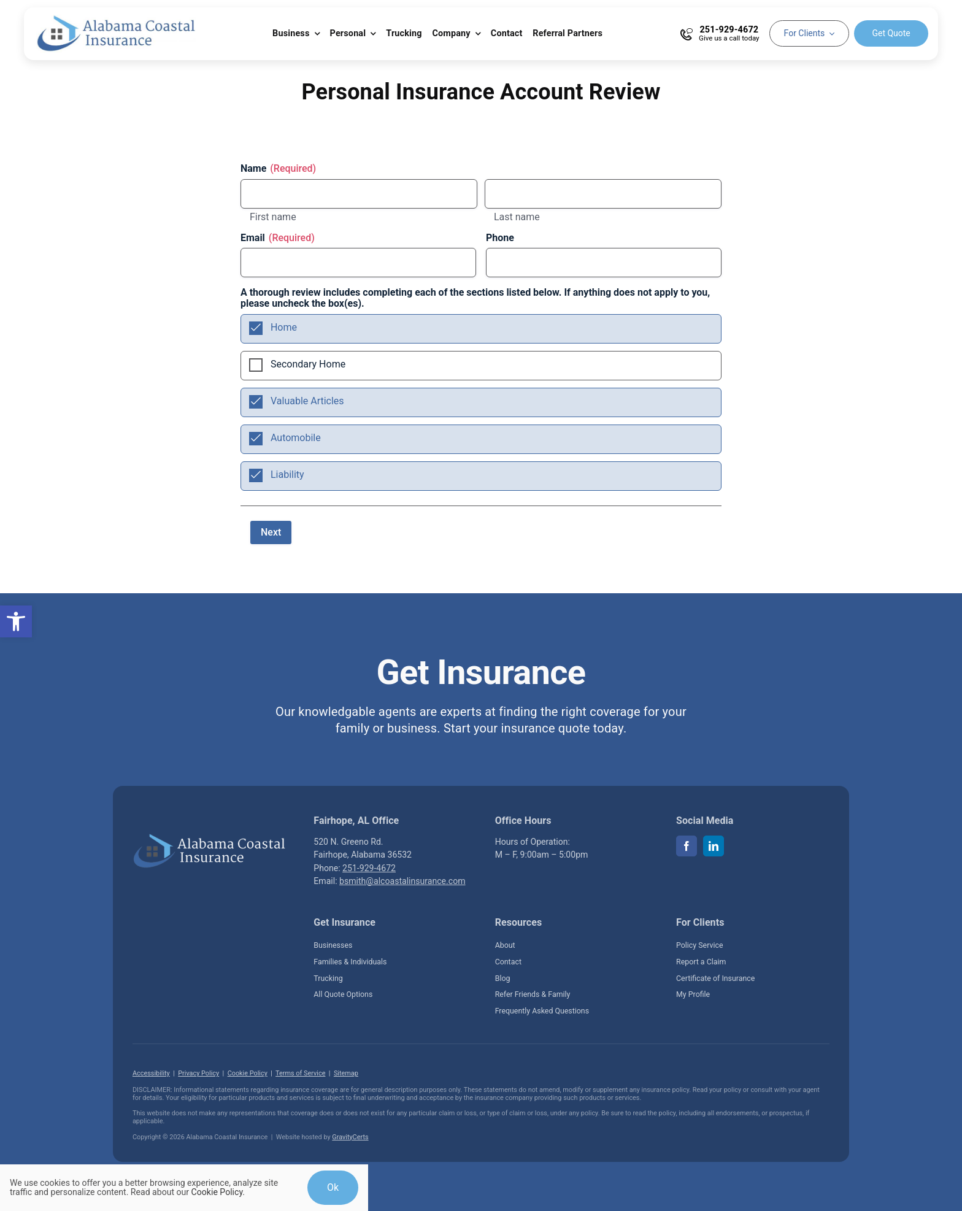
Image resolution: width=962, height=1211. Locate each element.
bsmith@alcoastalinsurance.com (402, 881)
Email (277, 238)
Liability (287, 474)
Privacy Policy (198, 1073)
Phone (500, 238)
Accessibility (151, 1073)
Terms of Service (300, 1073)
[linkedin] (713, 846)
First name (273, 217)
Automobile (296, 438)
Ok (333, 1187)
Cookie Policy (247, 1073)
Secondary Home (308, 364)
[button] (16, 621)
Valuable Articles (307, 401)
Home (284, 327)
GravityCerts (350, 1137)
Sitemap (346, 1073)
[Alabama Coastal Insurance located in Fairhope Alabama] (209, 838)
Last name (517, 217)
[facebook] (686, 846)
